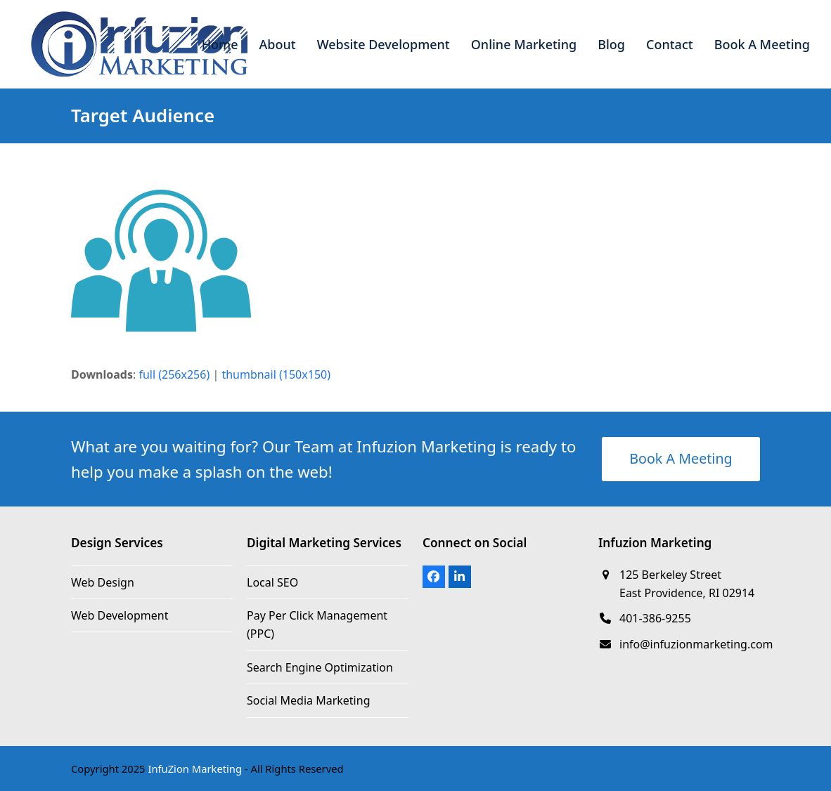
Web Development (119, 615)
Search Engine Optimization (320, 667)
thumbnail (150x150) (275, 374)
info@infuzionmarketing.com (696, 644)
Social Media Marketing (308, 700)
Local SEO (272, 582)
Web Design (102, 582)
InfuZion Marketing (195, 768)
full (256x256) (174, 374)
